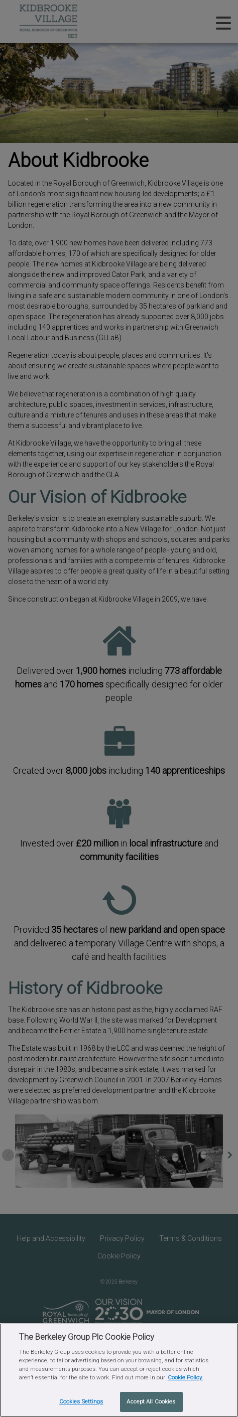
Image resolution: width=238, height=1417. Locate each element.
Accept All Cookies (151, 1401)
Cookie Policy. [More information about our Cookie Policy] (185, 1377)
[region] (119, 1370)
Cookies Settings (81, 1401)
